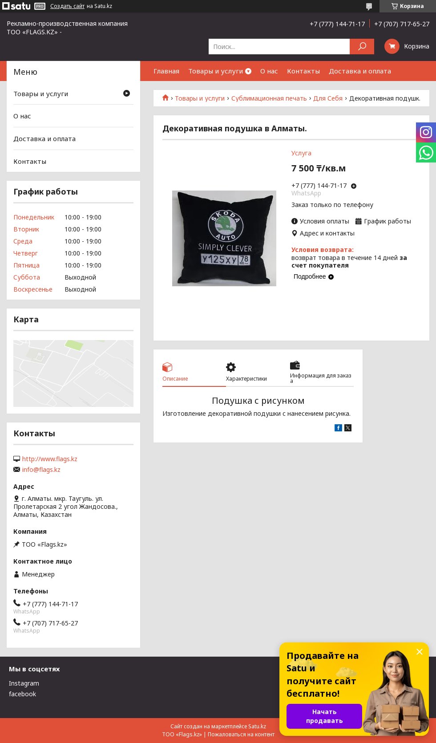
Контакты (303, 70)
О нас (269, 70)
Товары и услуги (215, 70)
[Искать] (362, 46)
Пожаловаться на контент (241, 734)
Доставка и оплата (360, 70)
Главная (166, 70)
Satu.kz (257, 726)
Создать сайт (67, 6)
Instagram (24, 683)
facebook (22, 694)
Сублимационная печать (269, 98)
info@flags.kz (41, 470)
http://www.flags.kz (49, 459)
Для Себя (328, 98)
